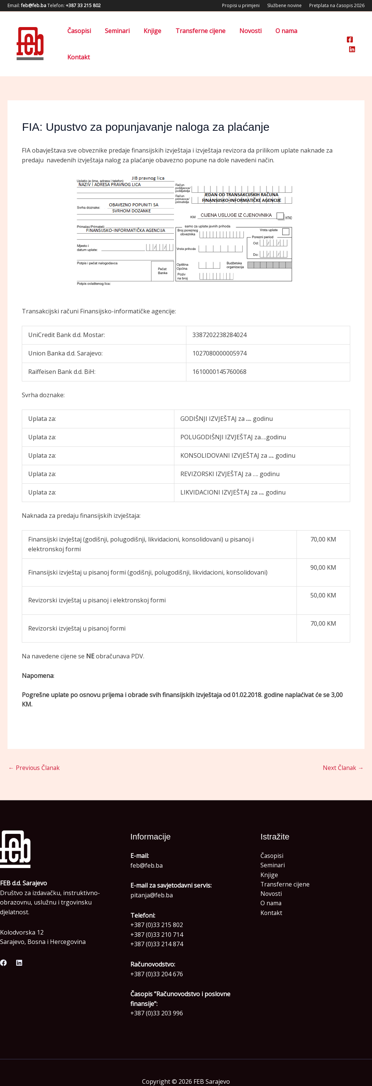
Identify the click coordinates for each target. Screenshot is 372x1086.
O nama (287, 34)
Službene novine (284, 5)
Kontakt (321, 34)
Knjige (159, 34)
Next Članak (343, 749)
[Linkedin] (361, 35)
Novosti (253, 34)
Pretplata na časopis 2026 (336, 5)
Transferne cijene (205, 34)
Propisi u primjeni (241, 5)
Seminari (126, 34)
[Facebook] (349, 35)
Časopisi (90, 34)
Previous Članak (34, 749)
